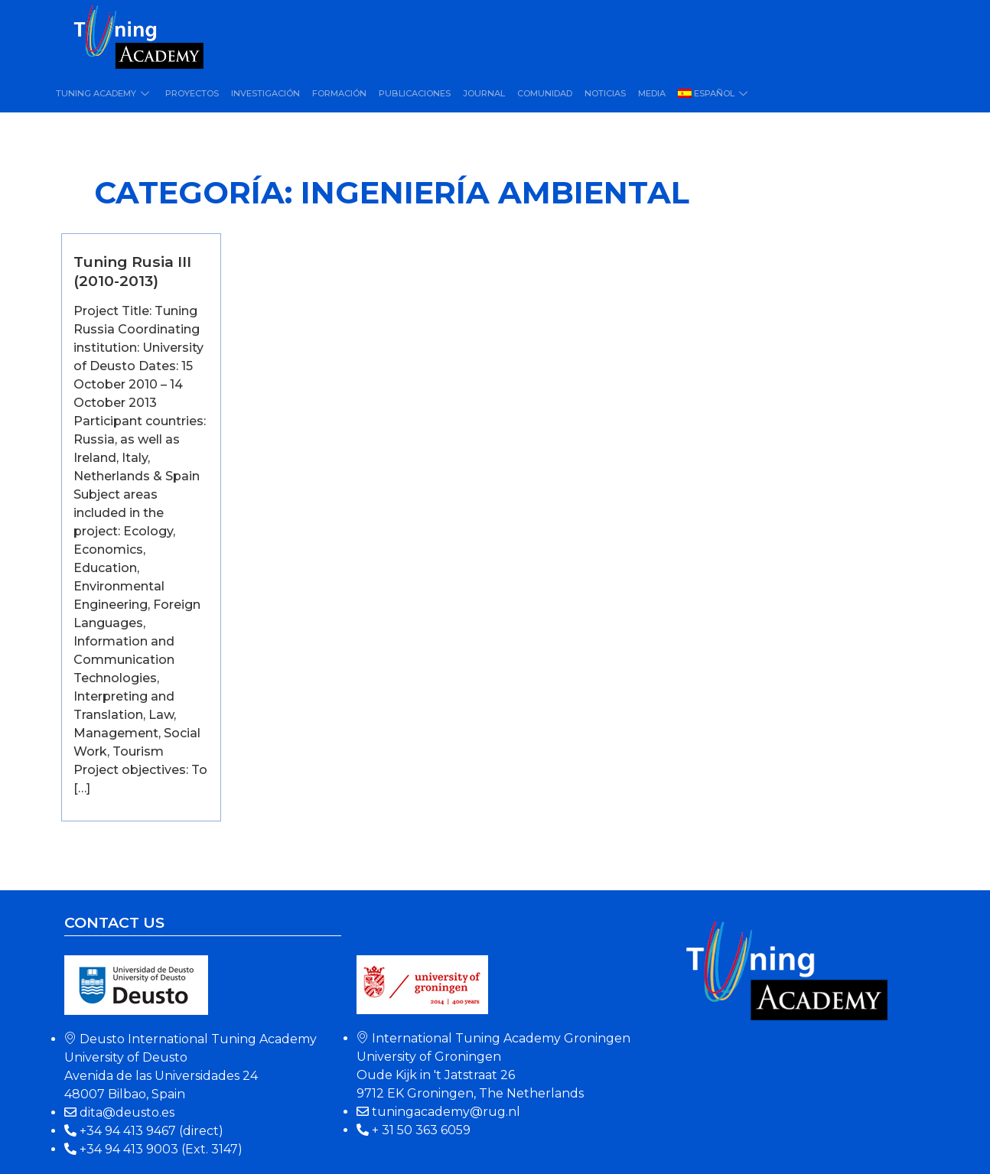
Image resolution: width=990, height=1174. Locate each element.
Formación (339, 93)
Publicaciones (415, 93)
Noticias (605, 93)
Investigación (265, 93)
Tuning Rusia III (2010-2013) (132, 271)
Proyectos (192, 93)
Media (652, 93)
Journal (484, 93)
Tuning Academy (104, 93)
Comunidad (544, 93)
